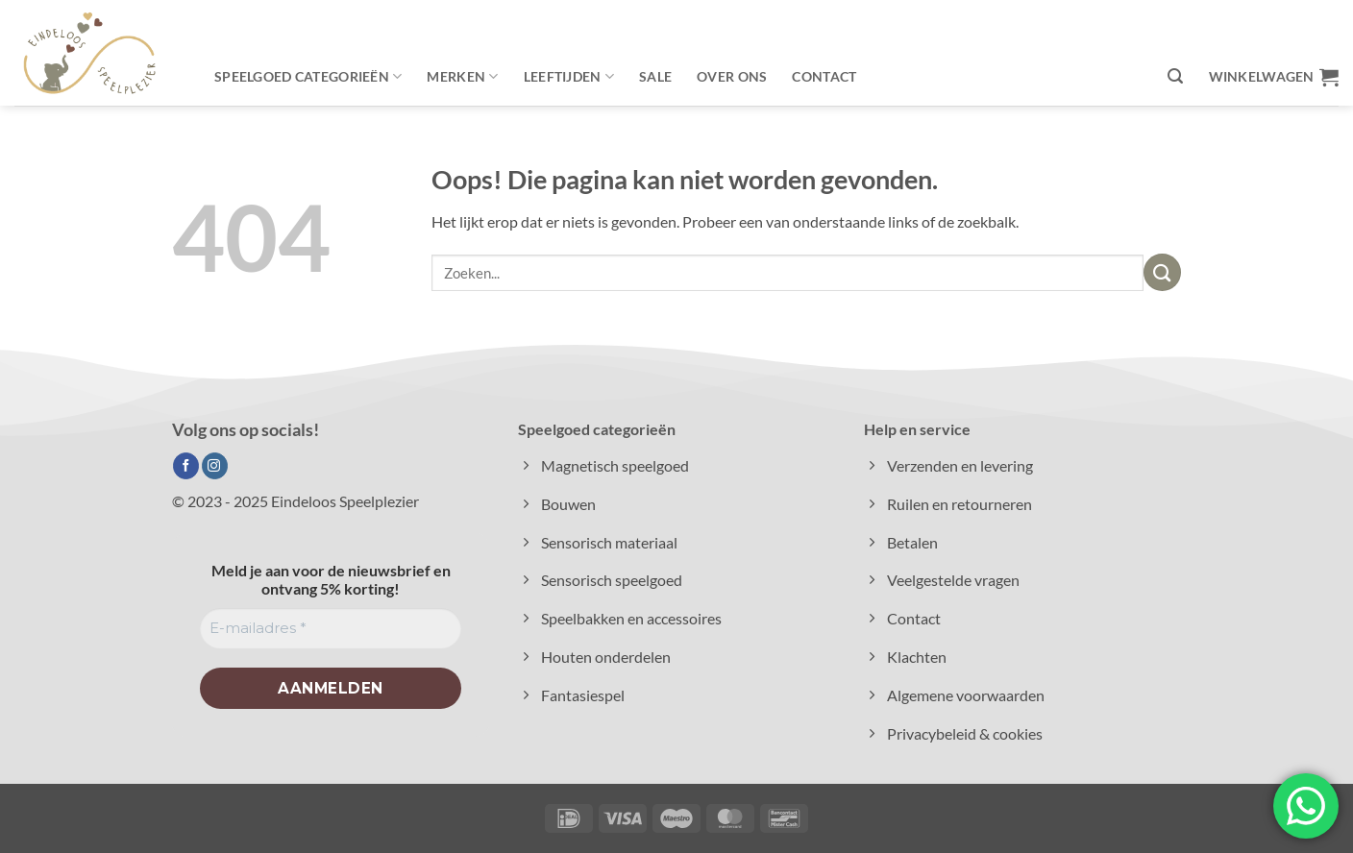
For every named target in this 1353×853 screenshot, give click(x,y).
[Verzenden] (1162, 272)
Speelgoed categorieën (308, 76)
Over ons (732, 76)
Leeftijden (569, 76)
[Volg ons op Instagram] (215, 465)
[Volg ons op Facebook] (186, 465)
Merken (462, 76)
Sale (655, 76)
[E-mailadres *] (330, 628)
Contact (824, 76)
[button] (1175, 76)
